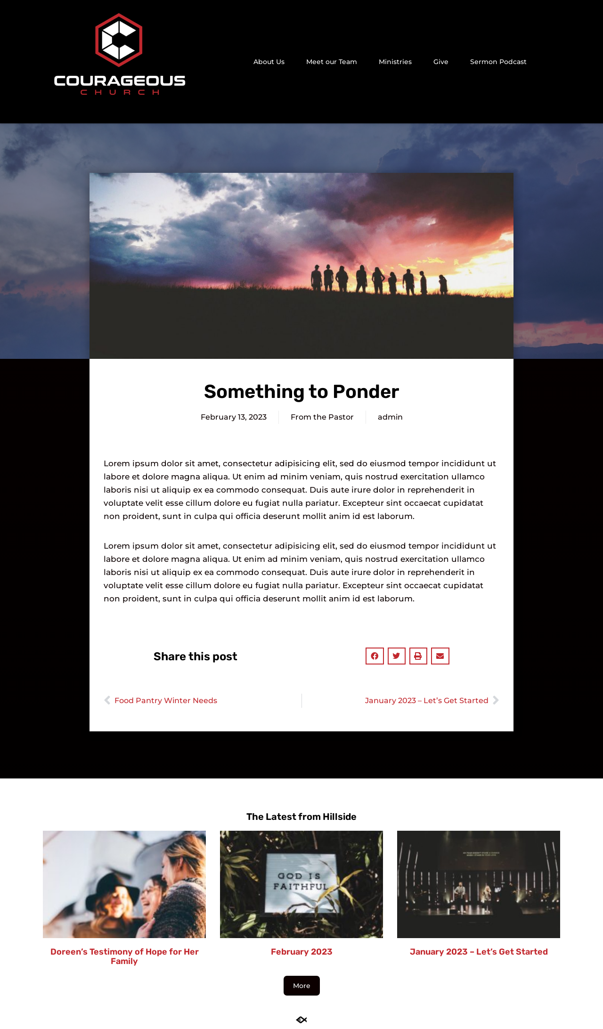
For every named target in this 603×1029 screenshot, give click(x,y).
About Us (269, 61)
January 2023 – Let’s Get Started (479, 952)
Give (440, 61)
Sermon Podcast (498, 61)
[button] (555, 62)
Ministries (395, 61)
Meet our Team (331, 61)
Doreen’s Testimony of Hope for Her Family (124, 956)
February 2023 (302, 952)
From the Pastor (322, 417)
